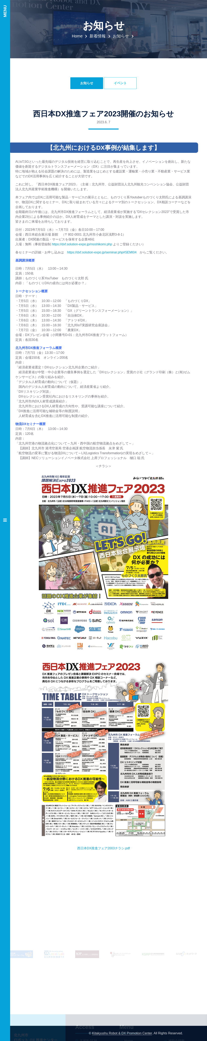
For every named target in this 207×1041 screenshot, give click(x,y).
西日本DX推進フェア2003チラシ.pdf (103, 848)
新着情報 (98, 36)
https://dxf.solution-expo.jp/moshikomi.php (82, 244)
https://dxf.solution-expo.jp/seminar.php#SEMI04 (101, 252)
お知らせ (121, 36)
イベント (120, 83)
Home (77, 36)
